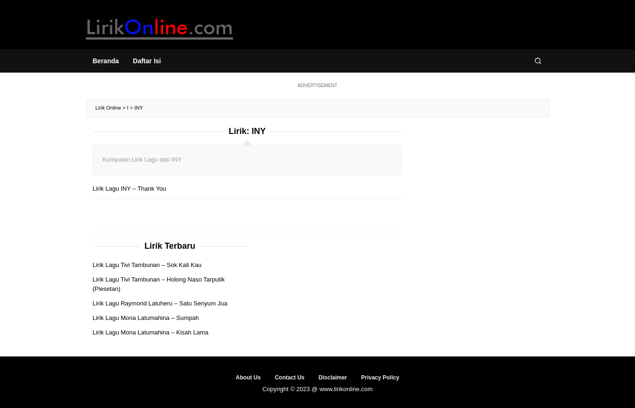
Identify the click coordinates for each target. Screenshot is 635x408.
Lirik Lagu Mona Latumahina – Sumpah (146, 317)
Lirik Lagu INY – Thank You (129, 188)
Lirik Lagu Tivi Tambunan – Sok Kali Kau (147, 264)
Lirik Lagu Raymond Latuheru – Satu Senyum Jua (160, 303)
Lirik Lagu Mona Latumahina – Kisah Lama (151, 332)
